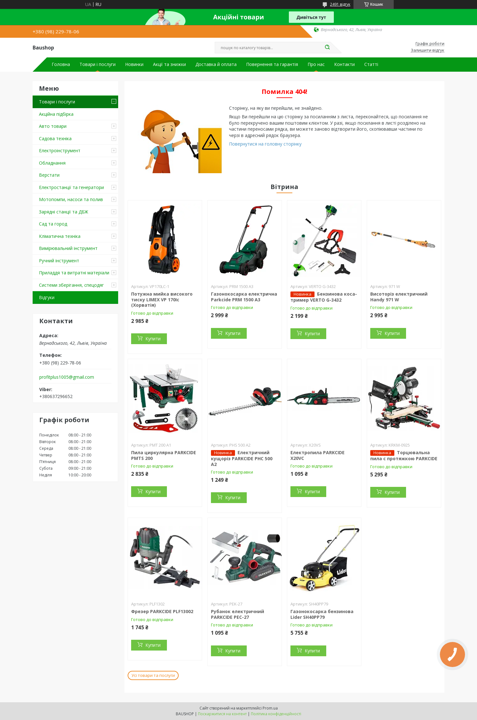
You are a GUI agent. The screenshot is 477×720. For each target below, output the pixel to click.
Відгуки (46, 297)
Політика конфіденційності (276, 714)
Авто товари (53, 126)
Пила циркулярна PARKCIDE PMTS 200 (163, 455)
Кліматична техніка (59, 236)
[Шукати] (327, 47)
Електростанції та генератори (71, 187)
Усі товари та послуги (153, 675)
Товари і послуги (98, 64)
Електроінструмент (59, 150)
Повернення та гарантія (272, 64)
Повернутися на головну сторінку (265, 144)
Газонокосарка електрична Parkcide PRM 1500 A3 (244, 297)
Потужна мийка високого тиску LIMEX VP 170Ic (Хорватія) (162, 299)
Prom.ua (270, 708)
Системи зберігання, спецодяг (71, 285)
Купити (153, 339)
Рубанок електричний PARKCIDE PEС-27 (237, 614)
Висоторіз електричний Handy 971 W (399, 297)
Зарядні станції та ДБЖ (63, 212)
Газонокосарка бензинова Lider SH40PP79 (321, 614)
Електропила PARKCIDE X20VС (317, 455)
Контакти (344, 64)
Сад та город (53, 224)
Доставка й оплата (216, 64)
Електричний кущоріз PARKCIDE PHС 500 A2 (241, 458)
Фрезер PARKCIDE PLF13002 (162, 611)
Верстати (49, 175)
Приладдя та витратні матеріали (74, 273)
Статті (371, 64)
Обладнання (52, 163)
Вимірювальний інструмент (68, 248)
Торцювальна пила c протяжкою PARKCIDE (403, 455)
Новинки (134, 64)
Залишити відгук (427, 50)
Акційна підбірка (56, 114)
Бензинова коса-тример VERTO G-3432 (323, 297)
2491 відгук (340, 4)
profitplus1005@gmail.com (66, 377)
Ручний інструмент (59, 261)
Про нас (316, 64)
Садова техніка (55, 138)
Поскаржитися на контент (222, 714)
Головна (61, 64)
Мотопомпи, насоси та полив (71, 199)
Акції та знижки (169, 64)
